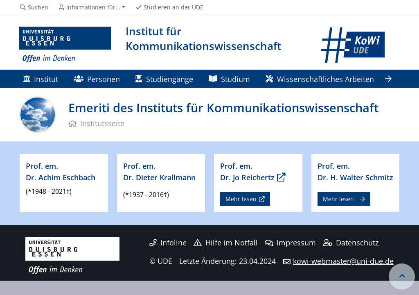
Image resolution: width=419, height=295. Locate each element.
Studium (229, 79)
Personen (97, 79)
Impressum (290, 242)
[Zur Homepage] (65, 45)
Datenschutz (350, 242)
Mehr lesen (241, 199)
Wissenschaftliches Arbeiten (320, 79)
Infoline (168, 242)
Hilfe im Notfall (226, 242)
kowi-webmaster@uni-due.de (343, 261)
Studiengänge (164, 79)
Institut (40, 79)
